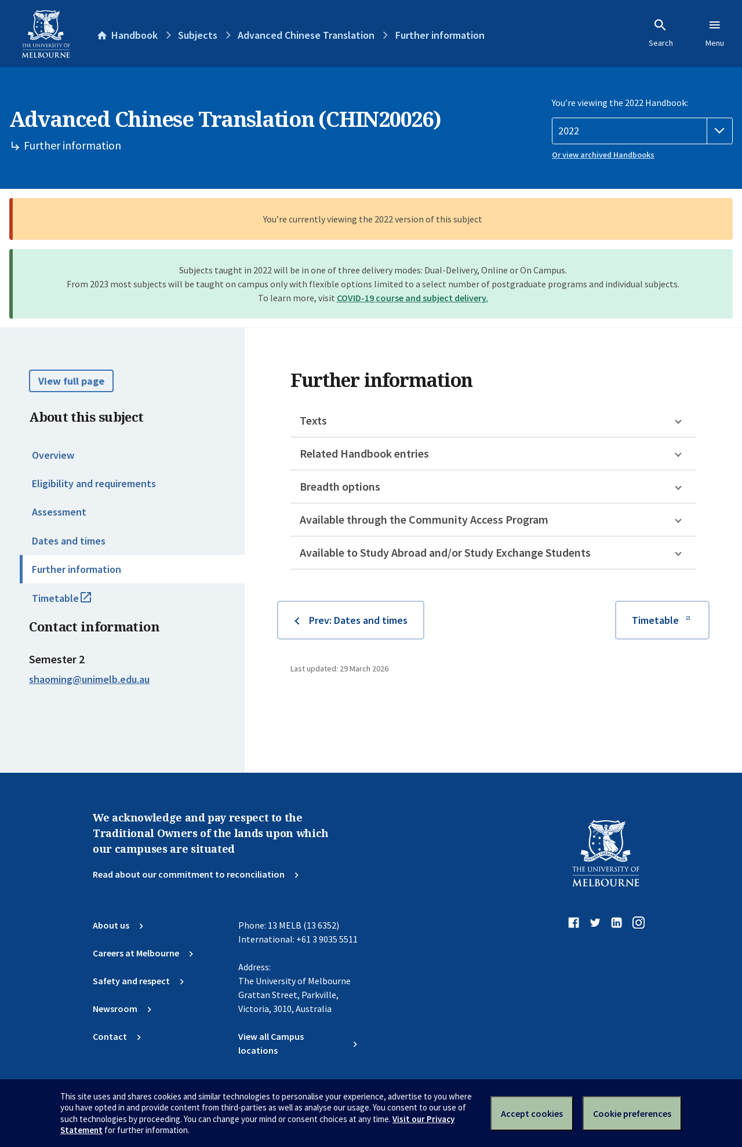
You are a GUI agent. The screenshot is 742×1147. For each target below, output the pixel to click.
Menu (714, 33)
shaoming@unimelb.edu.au (89, 679)
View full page (71, 381)
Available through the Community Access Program (424, 519)
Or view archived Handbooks (603, 154)
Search (661, 33)
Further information (76, 569)
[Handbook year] (642, 131)
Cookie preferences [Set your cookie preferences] (632, 1113)
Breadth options (340, 486)
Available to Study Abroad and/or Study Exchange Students (445, 552)
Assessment (59, 511)
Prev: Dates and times (358, 620)
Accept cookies (532, 1113)
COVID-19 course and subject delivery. (412, 298)
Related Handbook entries (364, 453)
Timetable (74, 603)
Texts (313, 420)
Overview (53, 455)
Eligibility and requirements (94, 483)
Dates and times (69, 540)
